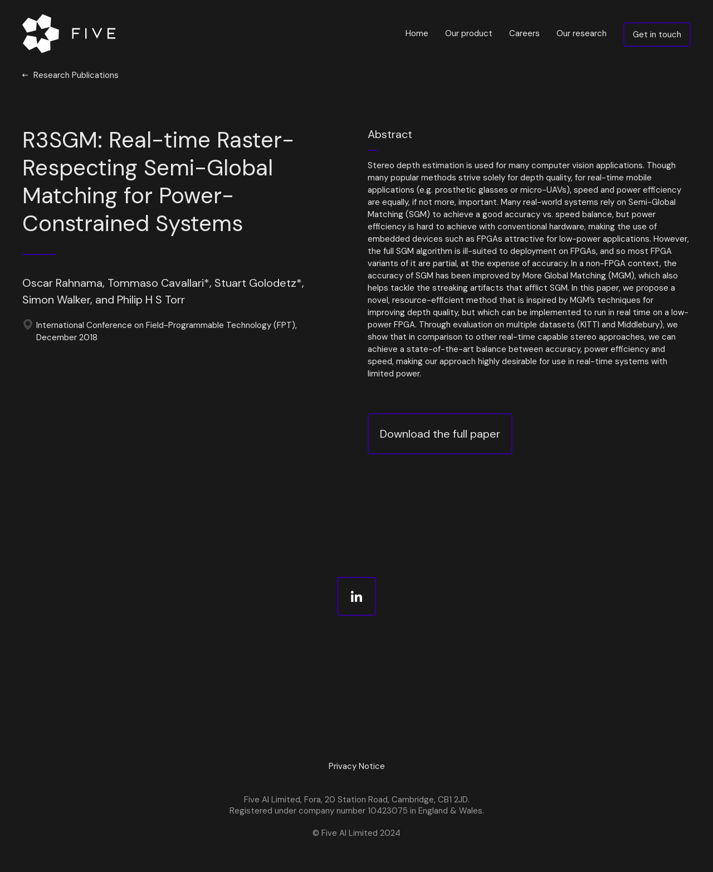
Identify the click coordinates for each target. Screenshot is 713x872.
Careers (524, 33)
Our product (468, 33)
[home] (71, 33)
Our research (581, 33)
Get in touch (657, 34)
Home (417, 33)
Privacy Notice (357, 766)
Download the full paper (440, 434)
